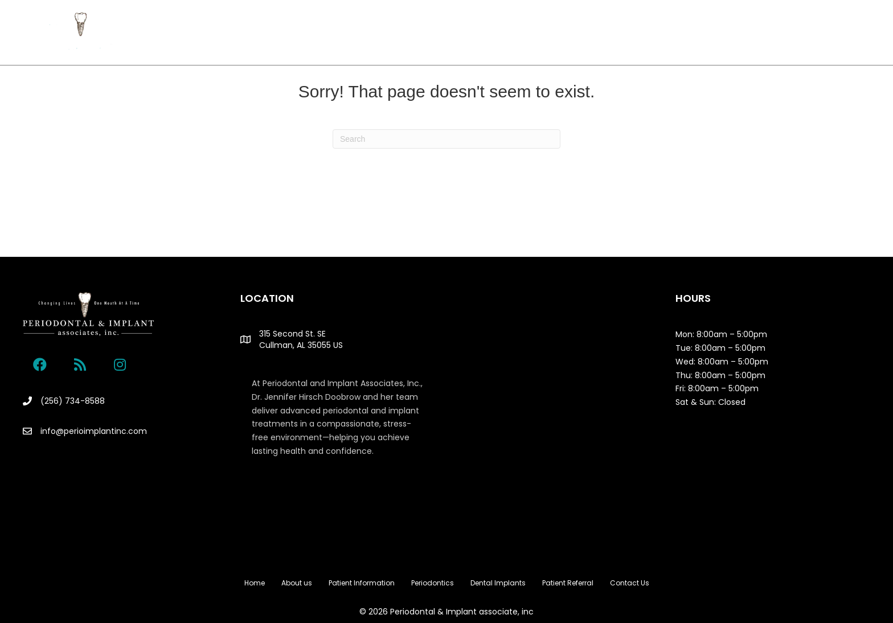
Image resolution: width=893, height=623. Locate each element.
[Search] (446, 139)
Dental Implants (503, 32)
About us (270, 32)
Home (224, 32)
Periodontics (425, 32)
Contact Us (647, 32)
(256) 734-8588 (72, 401)
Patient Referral (583, 32)
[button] (40, 364)
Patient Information (344, 32)
